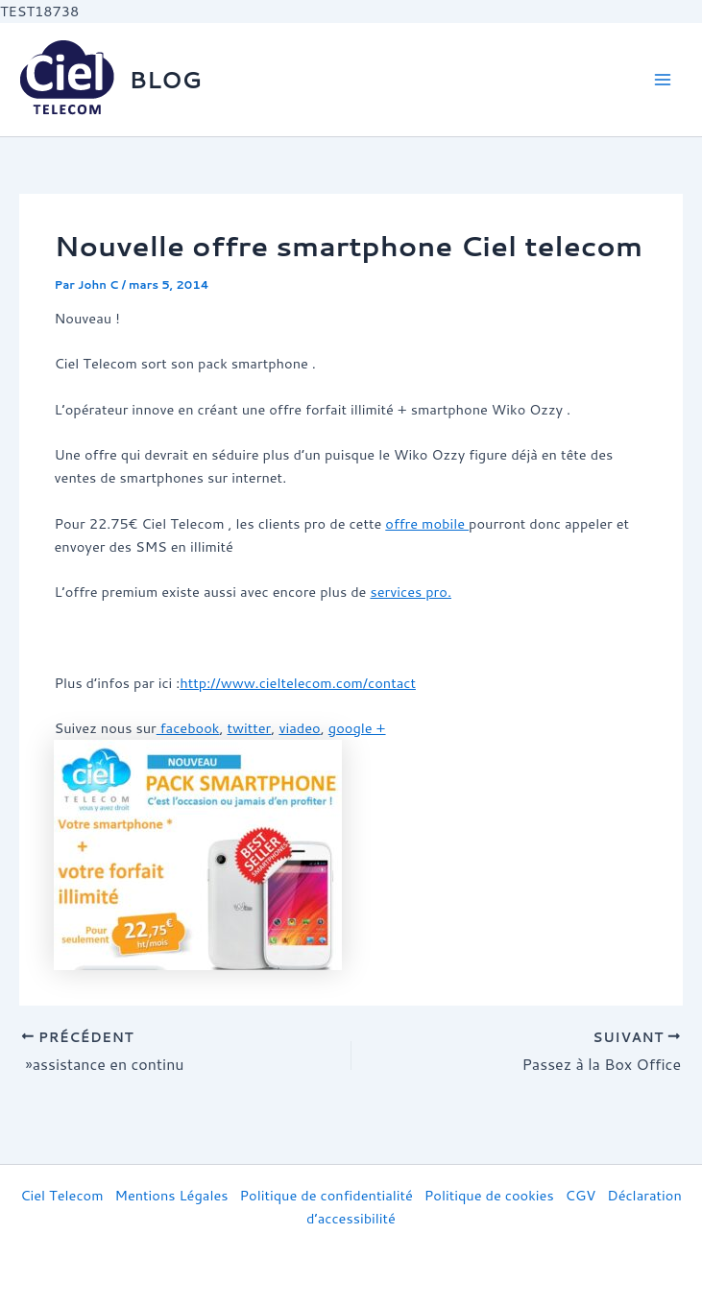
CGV (581, 1195)
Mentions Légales (171, 1195)
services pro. (410, 591)
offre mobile (427, 523)
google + (357, 728)
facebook (188, 728)
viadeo (299, 728)
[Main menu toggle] (662, 79)
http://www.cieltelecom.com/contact (298, 683)
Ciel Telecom (61, 1195)
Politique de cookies (489, 1195)
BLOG (166, 79)
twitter (250, 728)
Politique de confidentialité (326, 1195)
